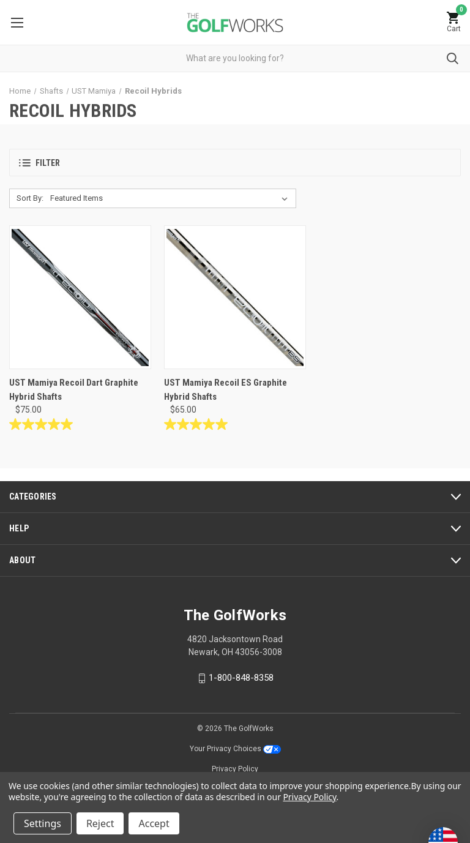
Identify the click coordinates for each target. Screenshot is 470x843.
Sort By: (30, 198)
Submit (452, 58)
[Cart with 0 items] (453, 22)
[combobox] (235, 58)
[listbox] (171, 198)
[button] (235, 162)
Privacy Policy (235, 769)
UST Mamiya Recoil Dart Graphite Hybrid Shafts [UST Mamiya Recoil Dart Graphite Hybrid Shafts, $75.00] (73, 389)
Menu (17, 22)
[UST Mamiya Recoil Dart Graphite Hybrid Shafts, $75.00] (80, 297)
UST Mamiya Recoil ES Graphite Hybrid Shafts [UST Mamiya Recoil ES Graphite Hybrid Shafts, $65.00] (225, 389)
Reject (100, 823)
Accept (153, 823)
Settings (42, 823)
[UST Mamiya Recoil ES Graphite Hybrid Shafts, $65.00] (235, 297)
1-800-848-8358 (241, 677)
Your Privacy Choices (235, 748)
